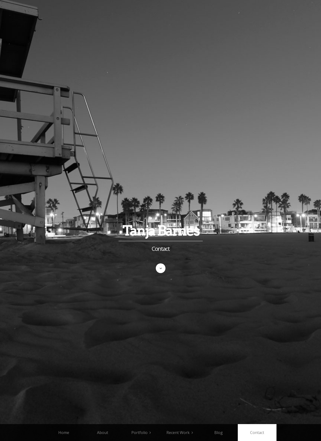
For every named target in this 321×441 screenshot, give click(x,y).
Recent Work (178, 432)
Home (63, 432)
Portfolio (139, 432)
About (102, 432)
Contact (257, 432)
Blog (218, 432)
